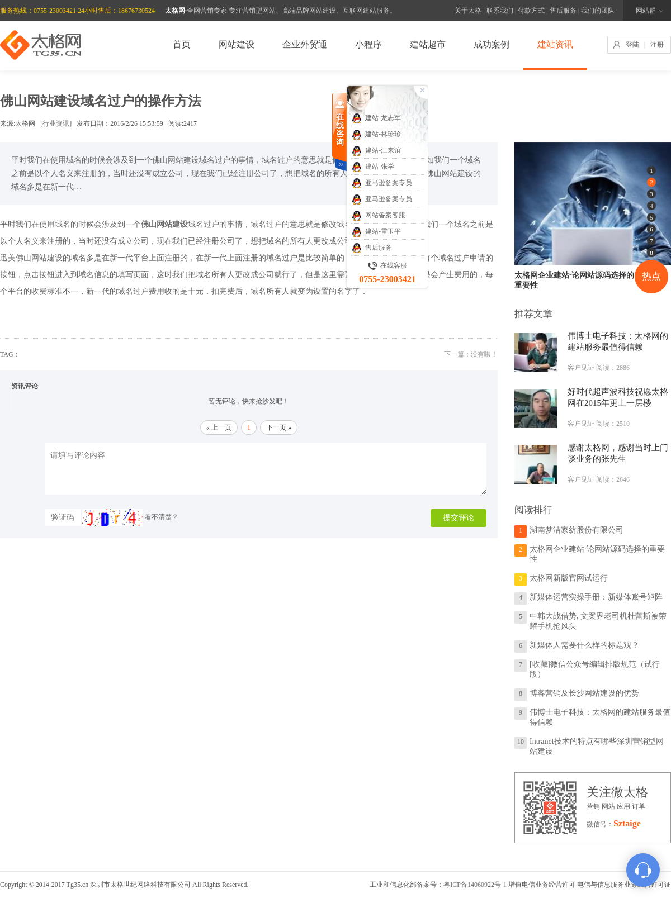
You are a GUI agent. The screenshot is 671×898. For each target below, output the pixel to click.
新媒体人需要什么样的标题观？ (584, 645)
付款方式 (531, 11)
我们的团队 (598, 11)
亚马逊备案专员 (381, 183)
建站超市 (428, 44)
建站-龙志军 (376, 118)
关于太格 (468, 11)
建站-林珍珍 (376, 134)
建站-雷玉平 (376, 231)
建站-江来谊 (376, 150)
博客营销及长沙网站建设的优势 (584, 693)
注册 (657, 45)
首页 (182, 44)
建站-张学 (372, 167)
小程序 (368, 44)
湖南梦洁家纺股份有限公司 (576, 530)
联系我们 (499, 11)
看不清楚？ (130, 517)
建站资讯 (555, 44)
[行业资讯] (56, 123)
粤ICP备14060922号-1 (475, 885)
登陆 (632, 45)
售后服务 (563, 11)
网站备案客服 (378, 215)
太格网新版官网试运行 (569, 578)
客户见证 (581, 368)
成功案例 (491, 44)
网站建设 (236, 44)
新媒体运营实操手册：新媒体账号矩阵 (596, 597)
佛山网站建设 (39, 258)
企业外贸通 (304, 44)
